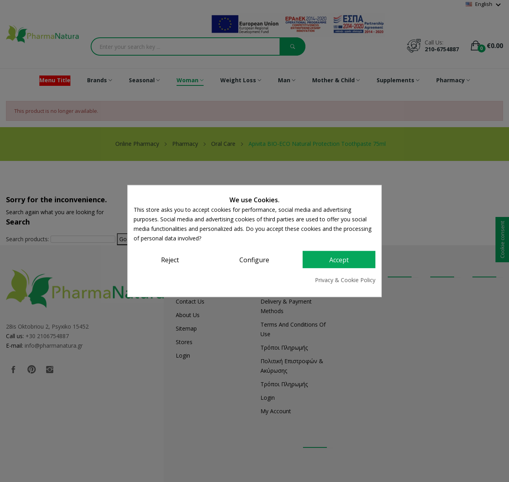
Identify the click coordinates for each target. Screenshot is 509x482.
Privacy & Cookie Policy (345, 280)
